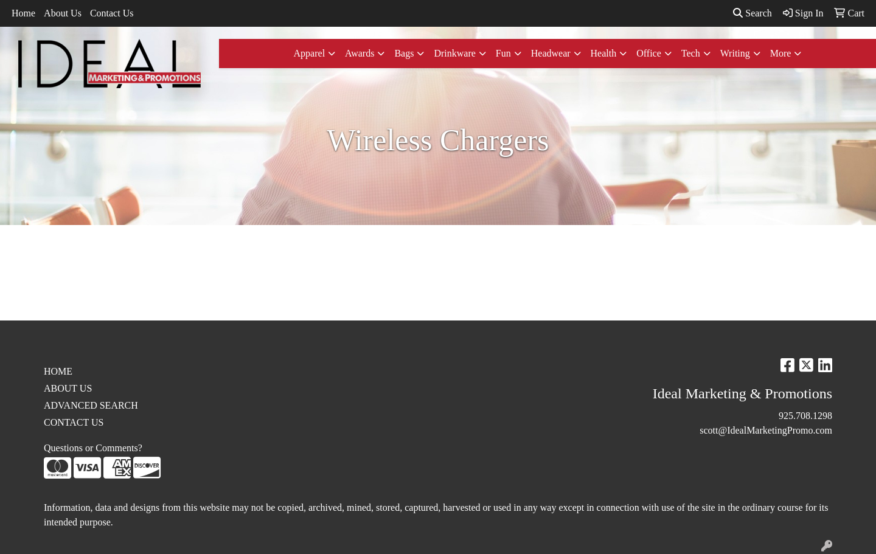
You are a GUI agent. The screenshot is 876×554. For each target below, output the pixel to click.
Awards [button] (359, 53)
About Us (63, 13)
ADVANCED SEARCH (91, 405)
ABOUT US (68, 388)
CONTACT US (73, 422)
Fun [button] (503, 53)
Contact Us (112, 13)
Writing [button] (735, 53)
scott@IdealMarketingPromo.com (766, 430)
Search (752, 13)
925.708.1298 (805, 415)
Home (23, 13)
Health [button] (604, 53)
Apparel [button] (309, 53)
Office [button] (648, 53)
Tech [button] (690, 53)
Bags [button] (404, 53)
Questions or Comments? (93, 448)
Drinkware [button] (454, 53)
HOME (58, 371)
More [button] (780, 53)
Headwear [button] (551, 53)
